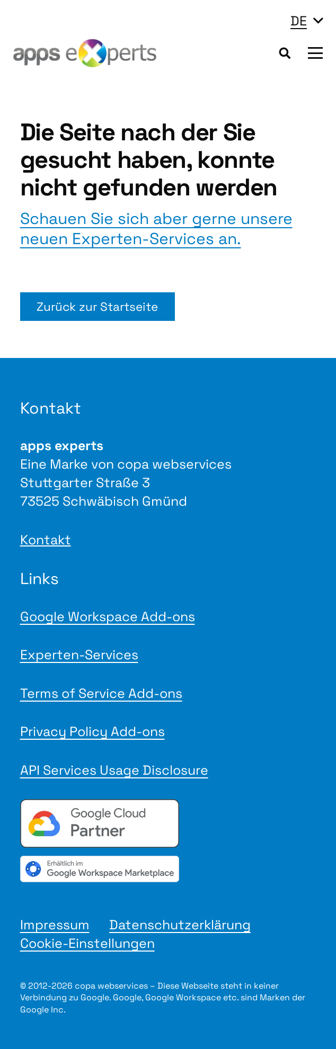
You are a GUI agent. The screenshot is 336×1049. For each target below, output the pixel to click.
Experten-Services (79, 654)
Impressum (55, 924)
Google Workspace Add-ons (107, 616)
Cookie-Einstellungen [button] (87, 943)
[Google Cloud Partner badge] (168, 823)
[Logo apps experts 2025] (84, 53)
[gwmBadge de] (168, 869)
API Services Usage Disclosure (114, 769)
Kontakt (45, 539)
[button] (306, 20)
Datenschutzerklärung (180, 924)
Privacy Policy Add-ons (92, 731)
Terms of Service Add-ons (101, 693)
